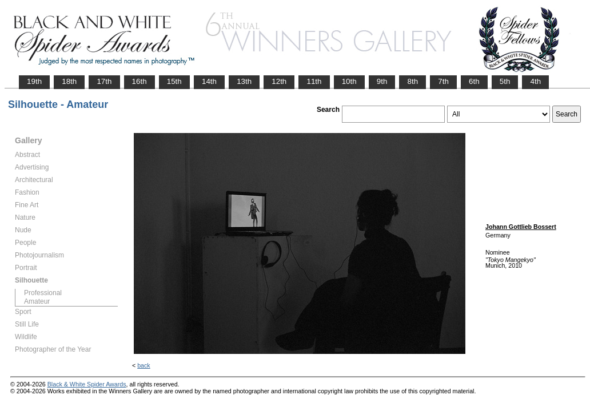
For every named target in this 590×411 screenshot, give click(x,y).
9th (382, 81)
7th (443, 81)
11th (314, 81)
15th (174, 81)
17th (104, 81)
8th (412, 81)
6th (474, 81)
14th (209, 81)
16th (139, 81)
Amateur (37, 301)
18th (69, 81)
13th (244, 81)
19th (34, 81)
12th (279, 81)
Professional (43, 293)
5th (505, 81)
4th (535, 81)
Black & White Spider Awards (86, 384)
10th (349, 81)
